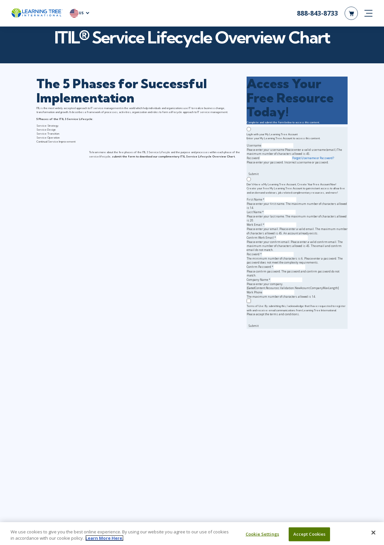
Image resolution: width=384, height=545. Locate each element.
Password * (254, 254)
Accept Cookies (309, 534)
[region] (192, 533)
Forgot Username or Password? (313, 158)
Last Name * (255, 212)
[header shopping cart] (351, 13)
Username (254, 145)
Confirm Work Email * (261, 237)
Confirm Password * (260, 267)
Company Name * (258, 279)
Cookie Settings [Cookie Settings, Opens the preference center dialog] (262, 534)
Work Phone (254, 292)
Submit (254, 174)
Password (253, 158)
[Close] (373, 532)
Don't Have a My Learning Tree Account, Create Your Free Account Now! (291, 184)
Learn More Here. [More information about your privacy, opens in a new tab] (104, 538)
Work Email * (255, 224)
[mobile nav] (368, 13)
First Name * (255, 199)
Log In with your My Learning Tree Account (272, 134)
